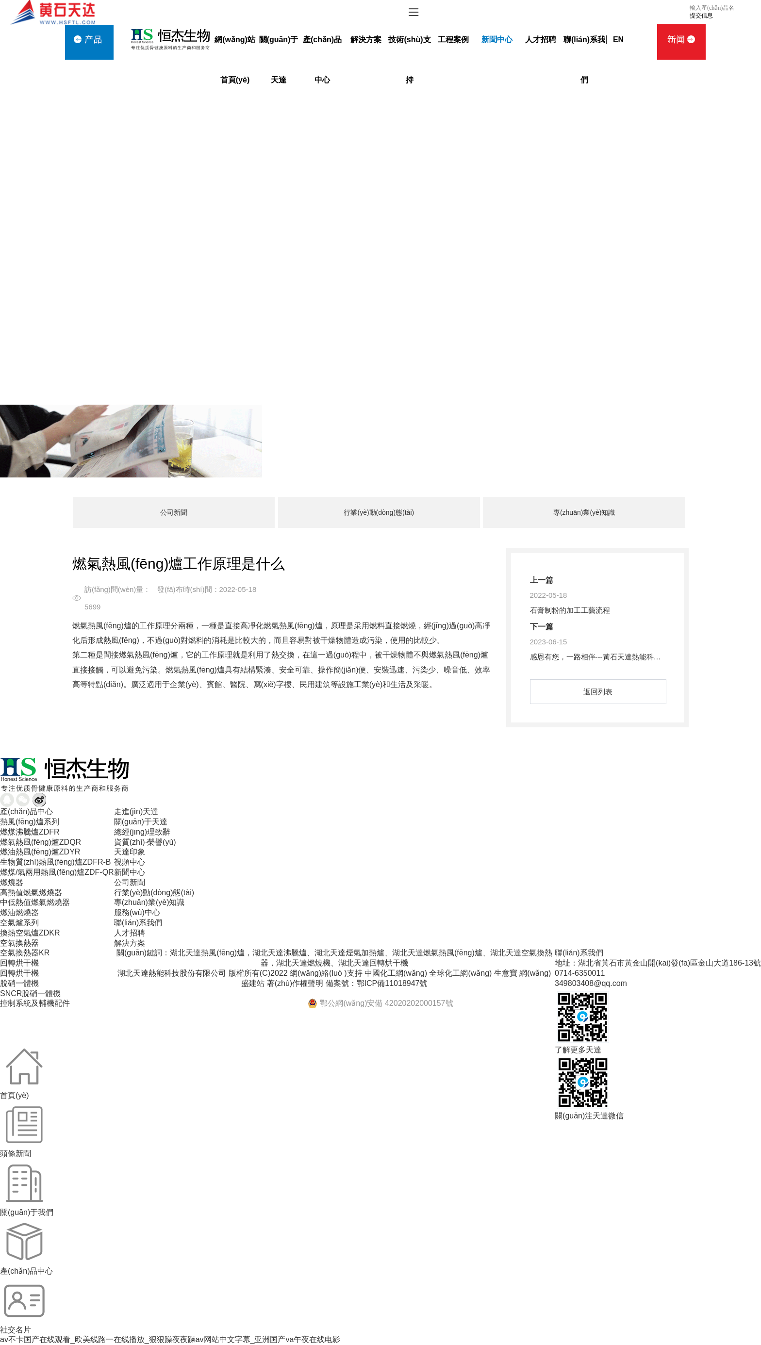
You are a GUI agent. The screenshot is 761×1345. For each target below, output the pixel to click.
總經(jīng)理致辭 (142, 832)
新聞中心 (497, 39)
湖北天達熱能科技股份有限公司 (171, 973)
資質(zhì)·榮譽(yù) (145, 842)
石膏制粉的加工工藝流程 (570, 610)
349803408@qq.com (591, 983)
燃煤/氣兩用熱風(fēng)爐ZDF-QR (57, 872)
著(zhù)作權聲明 (295, 983)
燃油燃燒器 (19, 912)
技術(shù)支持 (409, 47)
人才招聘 (540, 39)
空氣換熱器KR (25, 953)
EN (618, 39)
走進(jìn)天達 (136, 811)
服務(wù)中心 (137, 912)
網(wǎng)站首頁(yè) (235, 47)
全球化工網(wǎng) (460, 973)
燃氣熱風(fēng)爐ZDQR (40, 842)
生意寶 (505, 973)
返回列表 (597, 692)
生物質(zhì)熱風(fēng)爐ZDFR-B (55, 862)
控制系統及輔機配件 (35, 1003)
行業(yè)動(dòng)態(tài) (379, 512)
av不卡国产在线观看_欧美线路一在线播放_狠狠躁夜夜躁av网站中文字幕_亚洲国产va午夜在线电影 (170, 1339)
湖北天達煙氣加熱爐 (349, 953)
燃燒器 (11, 882)
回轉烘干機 (19, 963)
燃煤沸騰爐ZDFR (30, 832)
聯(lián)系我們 (584, 47)
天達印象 (129, 852)
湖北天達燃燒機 (303, 963)
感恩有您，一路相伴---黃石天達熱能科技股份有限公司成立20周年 (636, 657)
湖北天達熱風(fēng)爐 (207, 953)
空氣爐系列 (19, 923)
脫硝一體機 (19, 983)
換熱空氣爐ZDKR (30, 933)
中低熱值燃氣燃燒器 (35, 902)
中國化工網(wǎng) (395, 973)
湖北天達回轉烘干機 (373, 963)
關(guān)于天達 (278, 47)
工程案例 (453, 39)
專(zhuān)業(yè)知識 (584, 512)
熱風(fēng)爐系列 (29, 822)
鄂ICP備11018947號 (392, 983)
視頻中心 (129, 862)
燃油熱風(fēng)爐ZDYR (40, 852)
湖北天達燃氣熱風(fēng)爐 (437, 953)
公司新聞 (173, 512)
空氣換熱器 (19, 943)
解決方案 (365, 39)
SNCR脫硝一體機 (30, 993)
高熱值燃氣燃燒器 (31, 892)
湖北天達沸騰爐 (279, 953)
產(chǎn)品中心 (322, 47)
